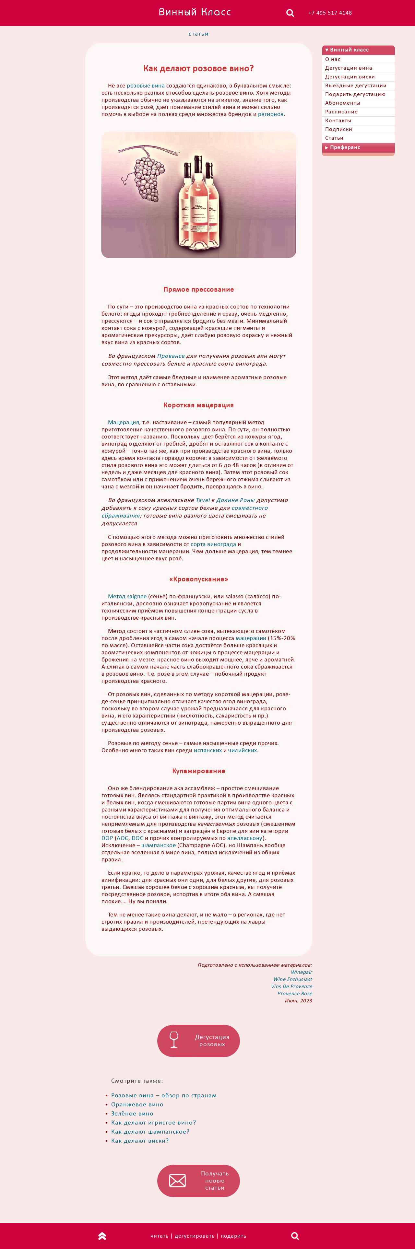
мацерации (251, 639)
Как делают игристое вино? (153, 1123)
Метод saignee (127, 597)
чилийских (242, 751)
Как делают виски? (140, 1141)
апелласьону (245, 838)
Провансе (170, 356)
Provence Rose (294, 994)
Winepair (301, 972)
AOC (122, 838)
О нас (333, 59)
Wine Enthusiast (292, 979)
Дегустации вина (349, 68)
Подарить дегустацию (355, 94)
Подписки (338, 129)
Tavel (203, 500)
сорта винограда (213, 545)
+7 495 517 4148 (330, 13)
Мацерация (123, 423)
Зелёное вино (132, 1114)
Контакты (338, 120)
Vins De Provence (291, 986)
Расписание (341, 112)
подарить (233, 1236)
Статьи (334, 138)
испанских (208, 751)
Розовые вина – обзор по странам (164, 1095)
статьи (199, 34)
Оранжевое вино (137, 1105)
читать (160, 1236)
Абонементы (343, 103)
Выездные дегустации (356, 85)
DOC (138, 838)
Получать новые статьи (215, 1181)
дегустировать (195, 1236)
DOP (107, 838)
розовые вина (146, 86)
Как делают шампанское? (150, 1132)
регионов (271, 114)
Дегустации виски (350, 77)
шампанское (158, 846)
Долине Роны (235, 500)
